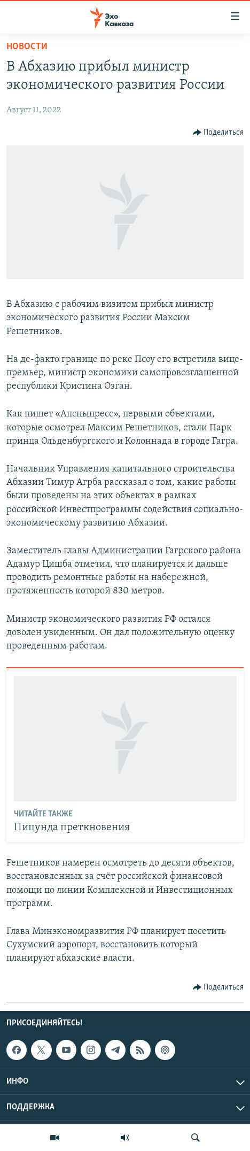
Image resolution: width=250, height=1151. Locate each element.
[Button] (218, 132)
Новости (27, 47)
